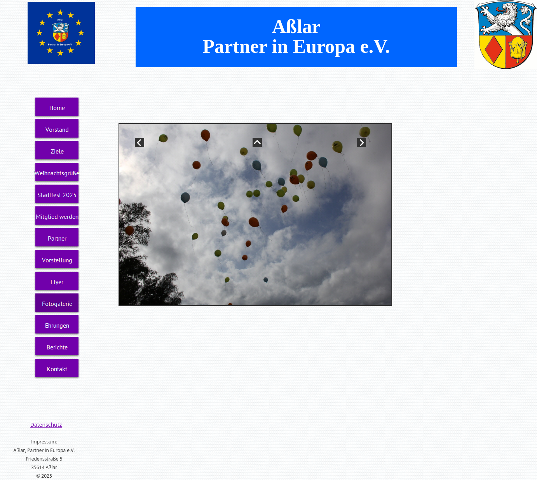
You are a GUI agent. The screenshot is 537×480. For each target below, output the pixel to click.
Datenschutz (46, 424)
